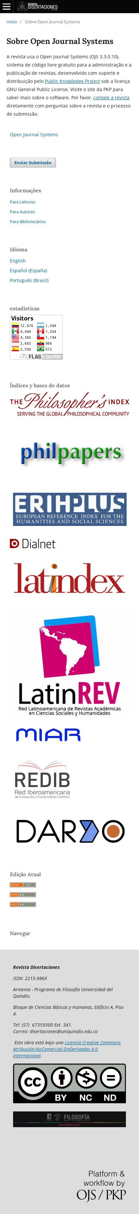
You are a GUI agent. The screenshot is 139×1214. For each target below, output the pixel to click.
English (18, 261)
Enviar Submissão (32, 162)
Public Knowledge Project (72, 81)
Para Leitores (22, 202)
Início (12, 22)
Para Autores (22, 212)
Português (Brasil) (29, 280)
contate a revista (111, 97)
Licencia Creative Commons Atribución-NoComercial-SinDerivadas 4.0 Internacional (67, 1049)
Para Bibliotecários (28, 221)
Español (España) (28, 270)
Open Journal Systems (34, 134)
